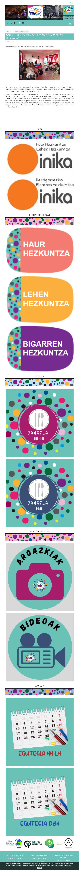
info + (71, 865)
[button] (9, 12)
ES (23, 23)
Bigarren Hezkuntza (22, 32)
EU (20, 23)
